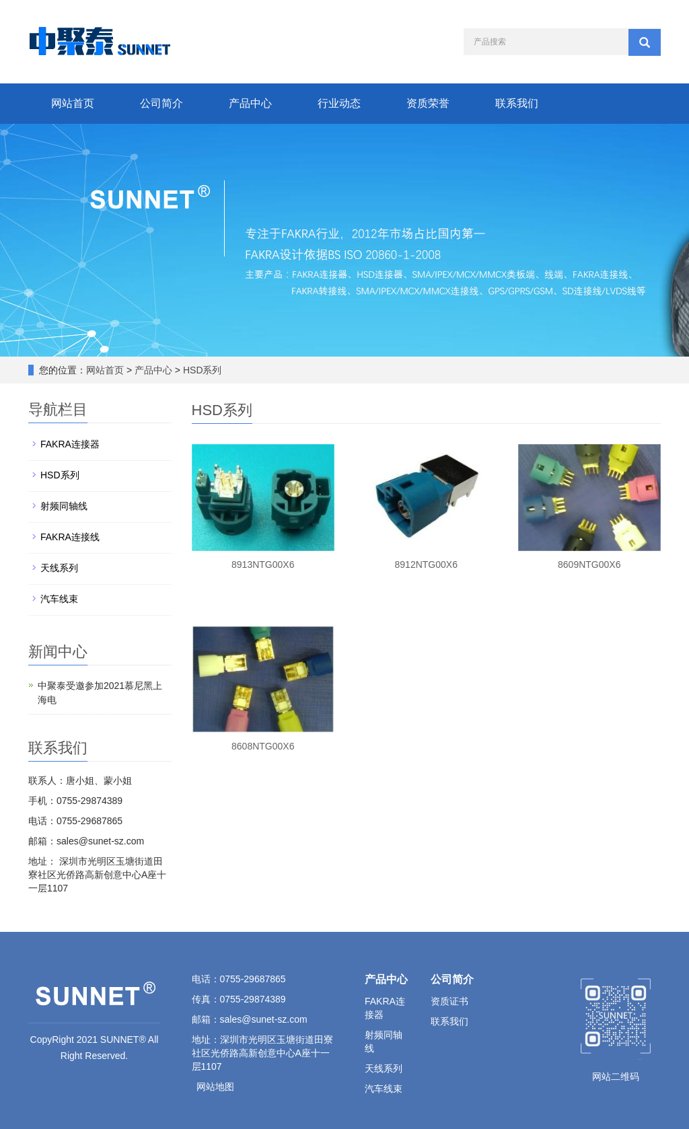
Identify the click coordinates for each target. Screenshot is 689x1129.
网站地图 (215, 1086)
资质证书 (449, 1001)
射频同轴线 (63, 506)
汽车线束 (59, 598)
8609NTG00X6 (589, 564)
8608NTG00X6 (262, 746)
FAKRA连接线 (70, 537)
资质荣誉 (427, 103)
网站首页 (72, 103)
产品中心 (250, 103)
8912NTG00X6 (426, 564)
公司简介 (161, 103)
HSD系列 (200, 370)
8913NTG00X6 (262, 564)
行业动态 (339, 103)
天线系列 (59, 567)
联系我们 (516, 103)
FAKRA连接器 (70, 444)
